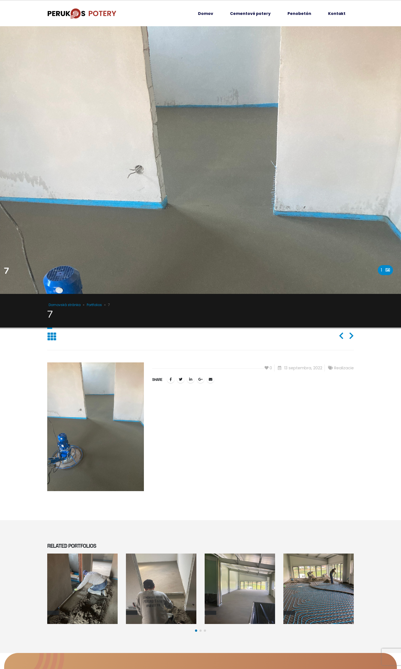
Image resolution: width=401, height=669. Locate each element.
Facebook (171, 379)
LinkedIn (190, 379)
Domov (205, 13)
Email (210, 379)
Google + (200, 379)
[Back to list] (51, 337)
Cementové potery (250, 13)
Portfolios (94, 304)
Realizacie (344, 368)
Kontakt (336, 13)
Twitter (180, 379)
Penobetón (299, 13)
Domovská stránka (65, 304)
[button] (196, 630)
